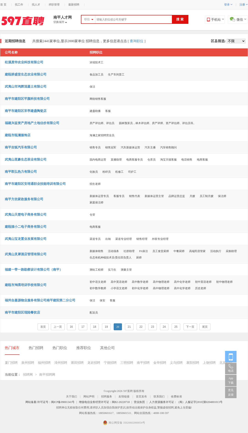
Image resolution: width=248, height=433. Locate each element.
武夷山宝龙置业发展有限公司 (26, 239)
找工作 (19, 4)
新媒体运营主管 (154, 196)
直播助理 (116, 159)
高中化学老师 (182, 281)
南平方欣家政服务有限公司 (24, 199)
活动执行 (215, 251)
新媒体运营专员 (99, 196)
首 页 (3, 4)
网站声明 (88, 396)
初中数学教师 (98, 288)
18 (94, 326)
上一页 (58, 326)
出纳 (108, 239)
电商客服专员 (134, 159)
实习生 (112, 269)
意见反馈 (231, 392)
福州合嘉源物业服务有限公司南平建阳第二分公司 (40, 300)
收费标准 (176, 396)
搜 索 (180, 19)
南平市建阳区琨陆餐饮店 (22, 312)
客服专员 (118, 196)
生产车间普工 (116, 74)
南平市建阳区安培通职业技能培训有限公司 (35, 184)
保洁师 (222, 196)
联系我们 (159, 396)
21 (129, 326)
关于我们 (71, 396)
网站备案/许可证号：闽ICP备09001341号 (49, 402)
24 (164, 326)
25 (175, 326)
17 (82, 326)
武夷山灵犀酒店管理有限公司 (26, 254)
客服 (108, 111)
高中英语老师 (119, 281)
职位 (87, 19)
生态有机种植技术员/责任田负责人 (111, 257)
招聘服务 (106, 396)
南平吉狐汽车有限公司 (21, 147)
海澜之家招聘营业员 (102, 135)
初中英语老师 (203, 281)
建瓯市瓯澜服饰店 (17, 135)
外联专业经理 (160, 239)
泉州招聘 (27, 362)
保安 (102, 300)
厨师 (139, 257)
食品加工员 (96, 74)
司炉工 (132, 171)
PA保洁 (143, 251)
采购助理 (231, 251)
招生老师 (95, 184)
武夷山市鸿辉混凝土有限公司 (26, 86)
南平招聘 (143, 362)
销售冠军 (110, 147)
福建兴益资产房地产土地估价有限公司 (32, 123)
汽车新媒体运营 (130, 147)
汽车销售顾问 (168, 147)
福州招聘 (44, 362)
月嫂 (192, 196)
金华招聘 (159, 362)
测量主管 (126, 269)
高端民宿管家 (197, 251)
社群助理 (129, 251)
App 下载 (231, 380)
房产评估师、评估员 (102, 123)
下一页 (190, 326)
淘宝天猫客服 (168, 159)
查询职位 (136, 41)
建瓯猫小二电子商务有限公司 (26, 226)
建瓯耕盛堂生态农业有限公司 (26, 74)
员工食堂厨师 (160, 251)
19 (106, 326)
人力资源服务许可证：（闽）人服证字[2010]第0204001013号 (186, 402)
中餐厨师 (179, 251)
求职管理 (54, 4)
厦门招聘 (11, 362)
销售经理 (141, 239)
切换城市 (60, 22)
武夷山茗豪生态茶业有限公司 (26, 159)
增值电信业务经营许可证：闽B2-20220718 (104, 402)
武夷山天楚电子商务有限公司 (26, 214)
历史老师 (200, 288)
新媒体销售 (96, 251)
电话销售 (186, 159)
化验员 (94, 171)
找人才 (36, 4)
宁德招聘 (110, 362)
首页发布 (141, 396)
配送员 (94, 312)
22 (140, 326)
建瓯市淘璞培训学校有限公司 (26, 285)
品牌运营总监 (176, 196)
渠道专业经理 (123, 239)
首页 (43, 326)
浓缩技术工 (96, 62)
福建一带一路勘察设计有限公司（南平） (34, 269)
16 (71, 326)
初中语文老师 (98, 281)
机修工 (119, 171)
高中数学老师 (140, 281)
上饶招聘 (209, 362)
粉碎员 (106, 171)
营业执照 (139, 402)
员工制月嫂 (206, 196)
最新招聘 (73, 4)
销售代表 (134, 196)
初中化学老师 (140, 288)
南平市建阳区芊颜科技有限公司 (27, 98)
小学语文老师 (119, 288)
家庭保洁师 (96, 202)
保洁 (92, 86)
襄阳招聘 (192, 362)
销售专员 (95, 147)
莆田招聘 (77, 362)
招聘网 (28, 374)
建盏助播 (95, 111)
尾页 (205, 326)
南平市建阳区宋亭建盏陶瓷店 (26, 111)
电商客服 (202, 159)
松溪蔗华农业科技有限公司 (24, 62)
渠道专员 (95, 239)
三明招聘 (126, 362)
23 (152, 326)
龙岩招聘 (93, 362)
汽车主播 (150, 147)
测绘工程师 (96, 269)
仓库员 (151, 159)
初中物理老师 (224, 281)
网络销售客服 (98, 98)
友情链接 (124, 396)
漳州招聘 (60, 362)
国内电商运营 (98, 159)
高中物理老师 (161, 281)
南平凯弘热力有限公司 (21, 171)
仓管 (92, 214)
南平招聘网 (47, 374)
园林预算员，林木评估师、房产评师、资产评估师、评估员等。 (157, 123)
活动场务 (113, 251)
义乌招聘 (176, 362)
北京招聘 (225, 362)
